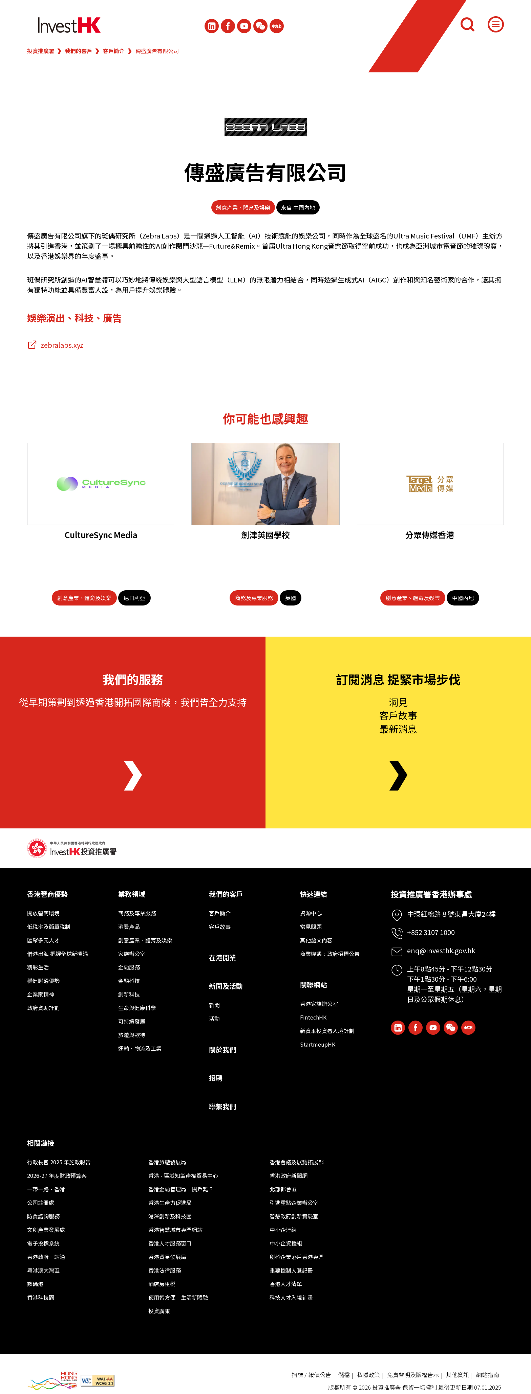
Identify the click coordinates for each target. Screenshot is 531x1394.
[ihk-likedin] (212, 26)
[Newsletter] (398, 776)
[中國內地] (463, 597)
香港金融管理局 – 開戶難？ (181, 1189)
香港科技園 (40, 1297)
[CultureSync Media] (101, 484)
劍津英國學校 (265, 535)
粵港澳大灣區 (43, 1270)
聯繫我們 (222, 1106)
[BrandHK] (52, 1380)
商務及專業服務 (137, 913)
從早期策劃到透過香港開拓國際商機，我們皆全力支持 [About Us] (133, 702)
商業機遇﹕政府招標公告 (330, 954)
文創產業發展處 (46, 1230)
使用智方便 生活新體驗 (178, 1297)
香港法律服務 (164, 1270)
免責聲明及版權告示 (413, 1374)
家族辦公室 (131, 954)
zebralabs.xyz (62, 345)
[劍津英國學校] (265, 484)
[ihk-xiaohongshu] (277, 26)
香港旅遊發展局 (167, 1162)
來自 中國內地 (298, 207)
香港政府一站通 (46, 1257)
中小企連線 (283, 1230)
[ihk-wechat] (260, 26)
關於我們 (222, 1049)
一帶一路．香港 (46, 1189)
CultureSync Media (101, 535)
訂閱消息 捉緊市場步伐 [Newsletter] (398, 678)
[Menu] (496, 24)
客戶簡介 (114, 51)
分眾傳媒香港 (429, 535)
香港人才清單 (286, 1284)
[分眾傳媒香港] (430, 484)
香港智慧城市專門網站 (175, 1230)
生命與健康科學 (137, 1008)
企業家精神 (40, 994)
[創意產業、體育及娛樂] (84, 597)
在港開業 (222, 957)
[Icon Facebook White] (228, 26)
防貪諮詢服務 (43, 1216)
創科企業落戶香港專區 (297, 1257)
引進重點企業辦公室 (294, 1202)
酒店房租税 (161, 1284)
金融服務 (129, 967)
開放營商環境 (43, 913)
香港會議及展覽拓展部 (297, 1162)
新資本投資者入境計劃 (327, 1031)
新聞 (214, 1005)
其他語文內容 (316, 940)
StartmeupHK (317, 1044)
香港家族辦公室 (319, 1004)
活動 (214, 1018)
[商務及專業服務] (254, 597)
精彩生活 (38, 967)
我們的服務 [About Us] (132, 678)
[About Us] (132, 776)
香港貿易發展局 (167, 1257)
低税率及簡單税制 (48, 926)
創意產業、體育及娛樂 (243, 207)
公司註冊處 (40, 1202)
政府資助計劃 (43, 1008)
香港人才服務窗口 (170, 1243)
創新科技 (129, 994)
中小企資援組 (286, 1243)
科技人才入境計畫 (291, 1297)
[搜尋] (467, 24)
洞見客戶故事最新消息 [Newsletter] (398, 715)
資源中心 (311, 913)
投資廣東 (159, 1311)
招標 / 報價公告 (311, 1374)
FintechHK (313, 1017)
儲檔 (344, 1374)
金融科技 (129, 981)
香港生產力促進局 (170, 1202)
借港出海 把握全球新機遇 (57, 954)
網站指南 (487, 1374)
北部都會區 (283, 1189)
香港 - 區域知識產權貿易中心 (183, 1175)
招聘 (215, 1078)
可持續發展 (131, 1021)
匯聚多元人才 (43, 940)
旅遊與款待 (131, 1035)
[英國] (290, 597)
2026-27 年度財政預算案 (57, 1175)
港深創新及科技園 (170, 1216)
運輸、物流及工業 (140, 1048)
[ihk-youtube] (244, 26)
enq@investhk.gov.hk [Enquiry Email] (441, 950)
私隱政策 (368, 1374)
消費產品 (129, 926)
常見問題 (311, 926)
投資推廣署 (40, 51)
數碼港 (35, 1284)
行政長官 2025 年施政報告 (59, 1162)
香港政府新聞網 (288, 1175)
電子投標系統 (43, 1243)
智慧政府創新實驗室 (294, 1216)
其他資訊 (457, 1374)
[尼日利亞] (134, 597)
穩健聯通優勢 (43, 981)
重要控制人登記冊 (291, 1270)
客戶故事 (220, 926)
